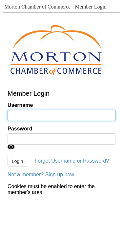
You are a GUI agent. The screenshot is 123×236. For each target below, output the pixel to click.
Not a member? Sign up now (41, 174)
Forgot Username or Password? (72, 161)
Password (20, 128)
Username (20, 105)
